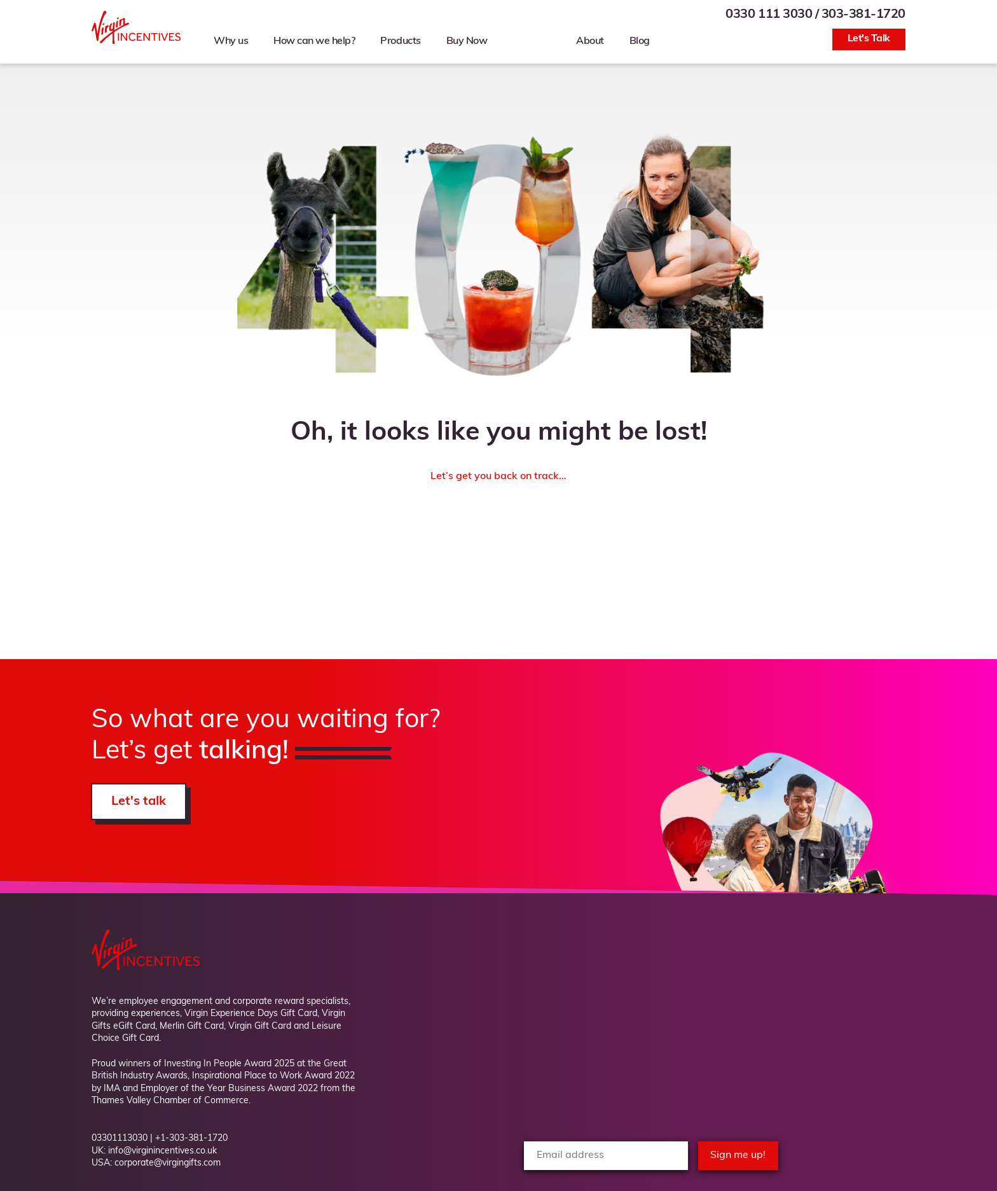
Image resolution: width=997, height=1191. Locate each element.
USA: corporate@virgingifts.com (156, 1163)
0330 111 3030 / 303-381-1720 (815, 14)
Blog (639, 41)
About (590, 41)
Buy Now (467, 41)
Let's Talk (869, 39)
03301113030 (120, 1138)
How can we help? (314, 41)
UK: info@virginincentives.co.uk (154, 1151)
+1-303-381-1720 (191, 1138)
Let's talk (138, 801)
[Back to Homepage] (136, 41)
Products (400, 41)
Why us (231, 41)
